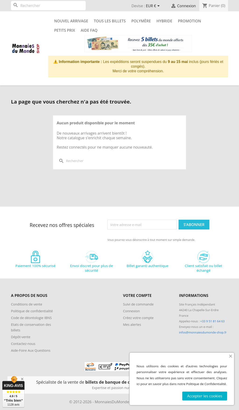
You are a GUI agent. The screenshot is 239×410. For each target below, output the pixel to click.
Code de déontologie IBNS (31, 318)
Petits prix (64, 30)
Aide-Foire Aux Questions (30, 350)
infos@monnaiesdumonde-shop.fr (203, 332)
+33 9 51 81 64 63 (212, 321)
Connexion (131, 311)
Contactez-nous (23, 343)
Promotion (189, 21)
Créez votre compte (138, 318)
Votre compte (137, 295)
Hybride (164, 21)
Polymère (141, 21)
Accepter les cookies (204, 396)
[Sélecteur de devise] (153, 6)
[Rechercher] (48, 5)
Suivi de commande (138, 304)
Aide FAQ (89, 30)
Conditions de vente (26, 304)
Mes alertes (132, 324)
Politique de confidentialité (32, 311)
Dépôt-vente (20, 337)
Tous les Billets (110, 21)
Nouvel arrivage (71, 21)
